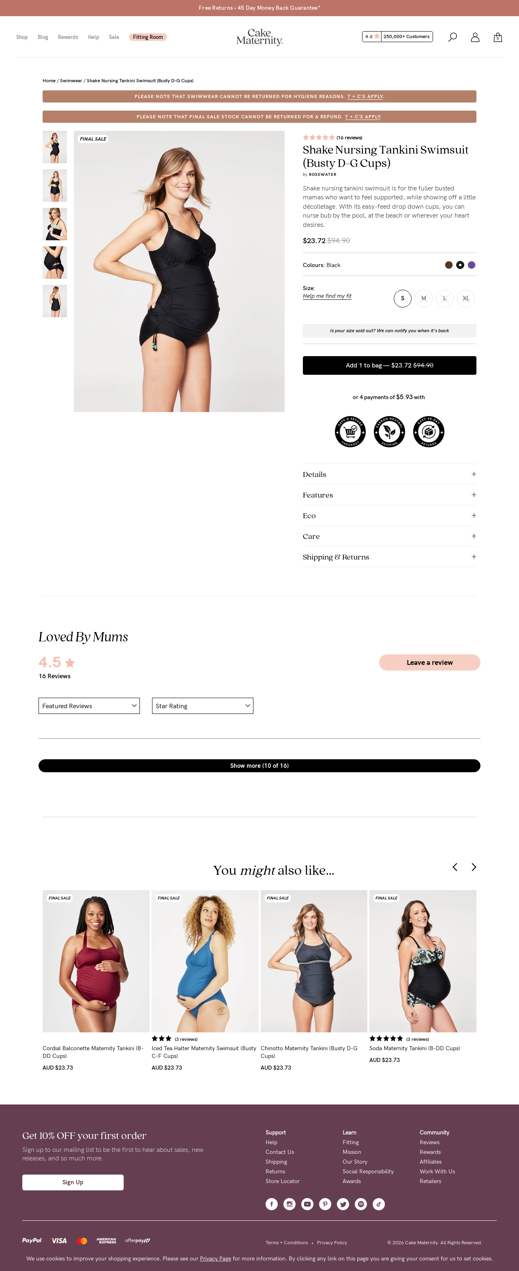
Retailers (430, 1181)
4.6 (398, 36)
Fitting (351, 1142)
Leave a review (430, 662)
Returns (275, 1171)
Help (93, 37)
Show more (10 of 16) (259, 765)
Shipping (276, 1161)
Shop (22, 37)
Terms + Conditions (287, 1242)
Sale (114, 37)
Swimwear (71, 80)
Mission (352, 1152)
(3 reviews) (186, 1039)
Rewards (68, 37)
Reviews (430, 1142)
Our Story (355, 1161)
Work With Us (437, 1171)
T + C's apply (365, 96)
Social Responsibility (368, 1171)
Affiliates (431, 1161)
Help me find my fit (327, 296)
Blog (43, 37)
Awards (352, 1181)
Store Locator (283, 1181)
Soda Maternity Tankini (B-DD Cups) (414, 1048)
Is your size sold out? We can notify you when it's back (389, 330)
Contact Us (280, 1152)
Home (49, 80)
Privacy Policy (332, 1242)
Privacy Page (215, 1258)
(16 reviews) (349, 138)
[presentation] (455, 867)
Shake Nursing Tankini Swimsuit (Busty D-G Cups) (140, 80)
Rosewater (323, 174)
